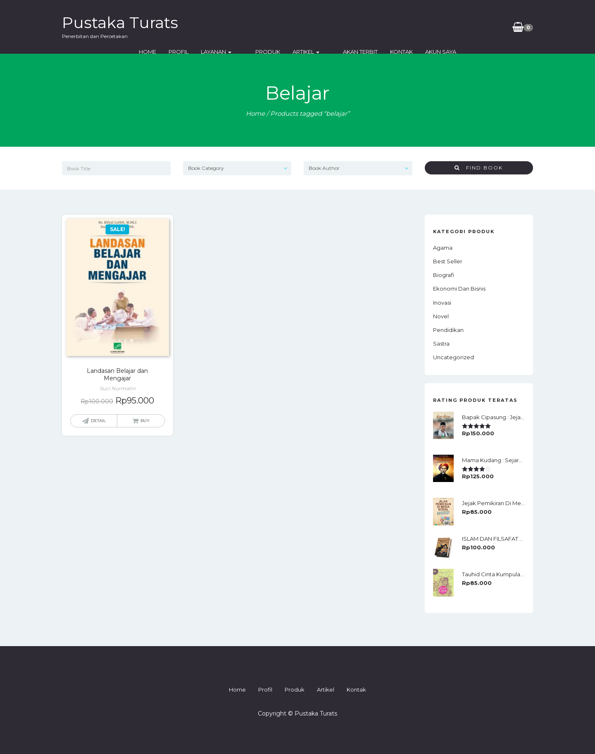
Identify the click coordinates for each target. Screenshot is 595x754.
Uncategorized (453, 357)
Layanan (271, 27)
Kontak (433, 27)
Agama (442, 247)
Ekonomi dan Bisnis (459, 288)
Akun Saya (472, 27)
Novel (441, 316)
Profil (233, 27)
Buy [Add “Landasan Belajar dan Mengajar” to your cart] (145, 420)
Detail (98, 420)
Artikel (349, 27)
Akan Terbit (392, 27)
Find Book (479, 168)
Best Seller (447, 261)
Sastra (441, 343)
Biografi (443, 275)
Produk (311, 27)
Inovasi (442, 302)
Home (202, 27)
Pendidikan (448, 330)
